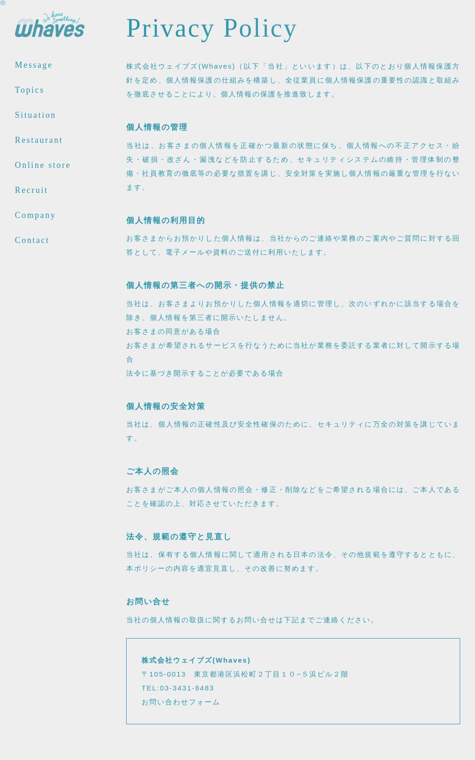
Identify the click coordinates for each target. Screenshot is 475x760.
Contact (32, 240)
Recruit (31, 190)
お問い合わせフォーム (180, 702)
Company (35, 215)
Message (34, 65)
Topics (30, 90)
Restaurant (39, 140)
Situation (35, 115)
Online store (43, 165)
